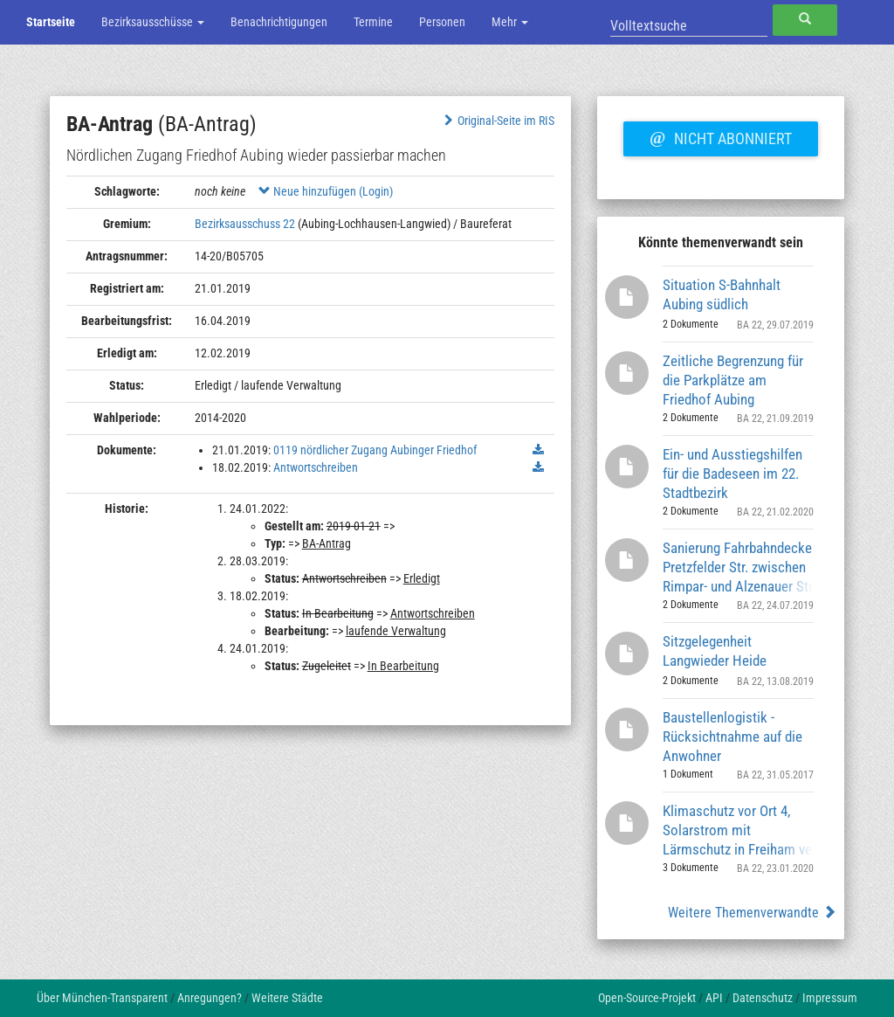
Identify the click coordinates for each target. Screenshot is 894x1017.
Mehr (510, 22)
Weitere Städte (287, 998)
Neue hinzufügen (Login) (325, 191)
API (714, 998)
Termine (373, 22)
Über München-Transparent (102, 998)
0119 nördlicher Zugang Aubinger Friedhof (375, 450)
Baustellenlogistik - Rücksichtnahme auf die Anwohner (732, 736)
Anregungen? (209, 998)
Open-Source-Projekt (647, 998)
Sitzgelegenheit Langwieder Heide (715, 651)
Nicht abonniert (720, 136)
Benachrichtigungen (278, 22)
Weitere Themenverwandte (752, 912)
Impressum (829, 998)
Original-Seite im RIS (497, 121)
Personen (442, 22)
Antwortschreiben (315, 467)
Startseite (50, 22)
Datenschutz (762, 998)
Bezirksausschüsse (152, 22)
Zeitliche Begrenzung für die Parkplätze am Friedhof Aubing (733, 379)
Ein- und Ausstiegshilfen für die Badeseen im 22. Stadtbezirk (732, 473)
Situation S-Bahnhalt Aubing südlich (722, 294)
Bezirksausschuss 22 (245, 224)
